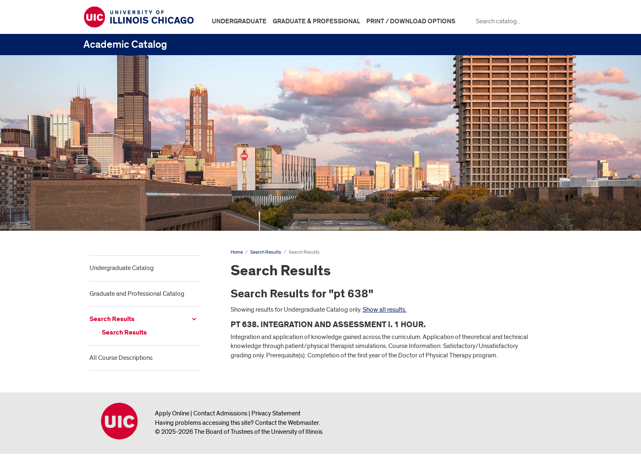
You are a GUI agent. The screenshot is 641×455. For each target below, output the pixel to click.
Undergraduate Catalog (122, 268)
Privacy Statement (275, 413)
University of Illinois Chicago (119, 421)
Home (237, 252)
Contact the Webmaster (286, 423)
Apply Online (172, 413)
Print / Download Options (410, 21)
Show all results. (384, 310)
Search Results (112, 319)
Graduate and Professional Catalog (137, 294)
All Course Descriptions (121, 358)
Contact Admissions (220, 413)
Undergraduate (239, 21)
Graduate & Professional (316, 21)
